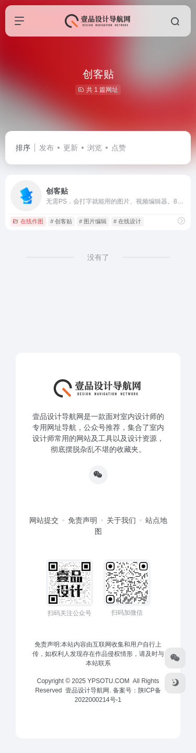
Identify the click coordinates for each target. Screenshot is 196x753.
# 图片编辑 (93, 221)
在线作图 (28, 221)
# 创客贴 (61, 221)
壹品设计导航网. (88, 690)
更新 (70, 148)
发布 (46, 148)
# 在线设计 (127, 221)
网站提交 (44, 520)
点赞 (118, 148)
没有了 (98, 257)
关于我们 (121, 520)
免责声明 (82, 520)
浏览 (94, 148)
